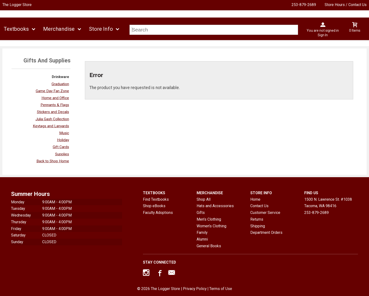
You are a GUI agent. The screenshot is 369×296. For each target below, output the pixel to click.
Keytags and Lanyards (51, 126)
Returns (256, 219)
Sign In (323, 35)
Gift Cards (61, 147)
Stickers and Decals (53, 112)
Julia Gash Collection (52, 119)
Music (64, 133)
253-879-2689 (304, 4)
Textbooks (16, 29)
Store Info (101, 29)
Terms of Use (220, 288)
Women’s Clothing (211, 226)
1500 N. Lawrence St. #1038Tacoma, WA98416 (328, 202)
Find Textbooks (156, 199)
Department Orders (266, 232)
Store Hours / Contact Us (346, 4)
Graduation (60, 84)
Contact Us (259, 206)
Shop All (204, 199)
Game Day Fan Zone (52, 91)
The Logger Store (17, 4)
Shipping (257, 226)
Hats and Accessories (215, 206)
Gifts (201, 212)
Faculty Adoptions (158, 212)
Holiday (63, 140)
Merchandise (59, 29)
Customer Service (265, 212)
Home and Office (55, 98)
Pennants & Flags (55, 105)
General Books (209, 246)
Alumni (202, 239)
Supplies (62, 154)
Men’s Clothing (209, 219)
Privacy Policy (194, 288)
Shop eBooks (154, 206)
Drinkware (60, 77)
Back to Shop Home (52, 161)
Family (202, 232)
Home (255, 199)
